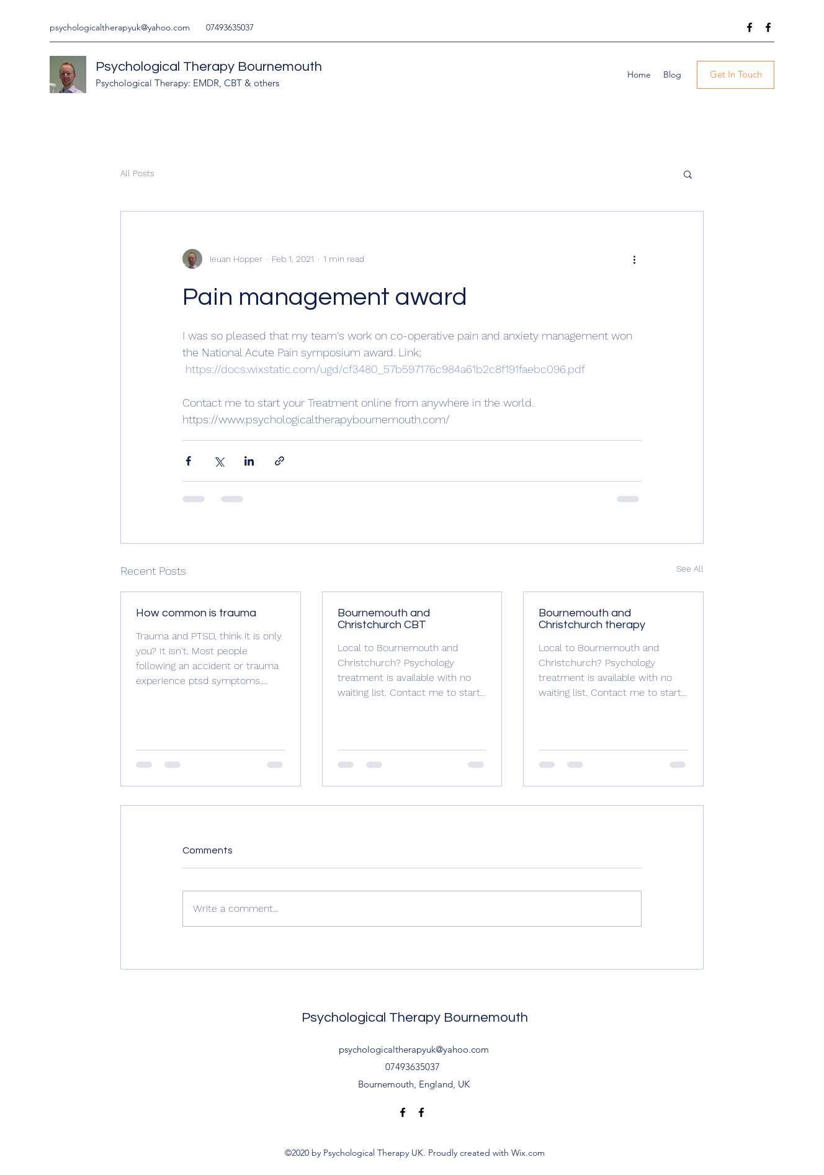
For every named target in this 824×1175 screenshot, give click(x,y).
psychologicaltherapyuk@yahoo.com (120, 27)
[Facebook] (749, 27)
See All (690, 569)
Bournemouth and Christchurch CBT (384, 619)
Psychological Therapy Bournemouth (209, 67)
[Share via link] (279, 461)
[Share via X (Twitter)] (219, 461)
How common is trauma (196, 613)
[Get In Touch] (735, 75)
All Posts (137, 173)
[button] (688, 174)
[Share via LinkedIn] (249, 461)
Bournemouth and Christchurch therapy (592, 619)
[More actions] (634, 258)
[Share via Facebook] (188, 461)
